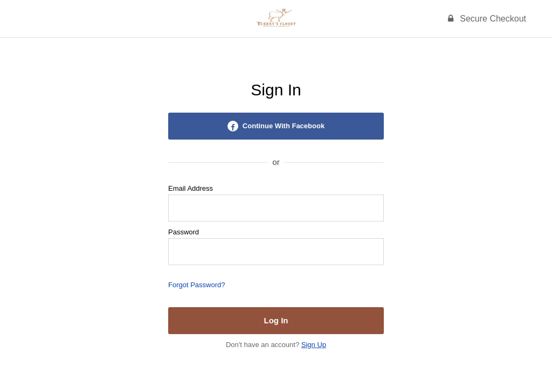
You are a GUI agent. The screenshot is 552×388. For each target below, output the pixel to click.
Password (183, 232)
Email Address (190, 188)
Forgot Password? (196, 285)
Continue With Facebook (276, 126)
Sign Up (313, 345)
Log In (276, 320)
